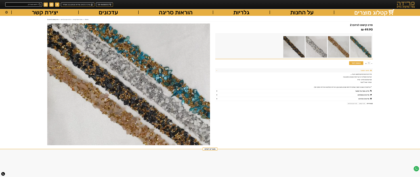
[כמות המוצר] (369, 63)
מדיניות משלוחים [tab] (365, 95)
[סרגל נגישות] (3, 174)
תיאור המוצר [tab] (366, 70)
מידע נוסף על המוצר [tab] (363, 91)
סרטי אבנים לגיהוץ (352, 103)
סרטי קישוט (362, 103)
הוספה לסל (356, 63)
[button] (50, 26)
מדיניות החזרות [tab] (365, 99)
